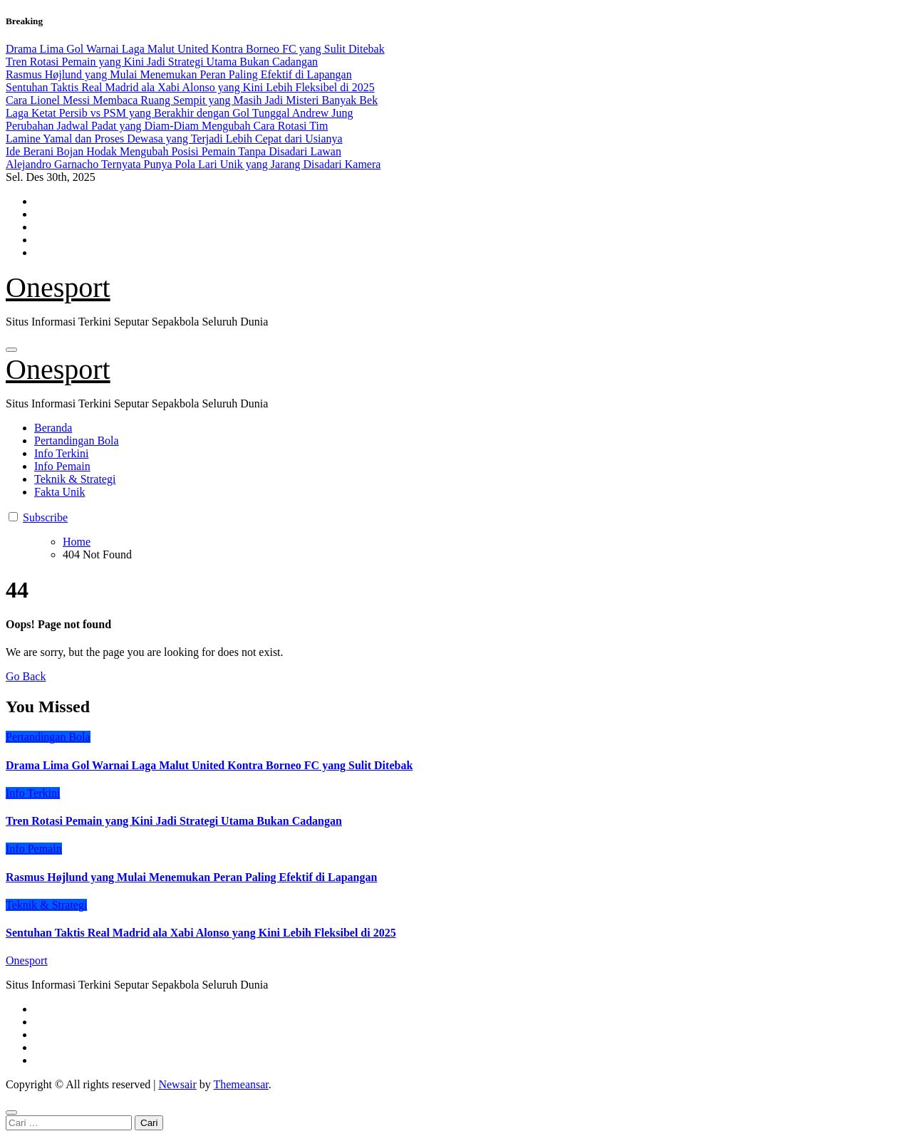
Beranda (53, 428)
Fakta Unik (60, 492)
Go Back (26, 676)
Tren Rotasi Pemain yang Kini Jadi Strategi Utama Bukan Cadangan (174, 821)
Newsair (177, 1084)
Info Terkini (61, 453)
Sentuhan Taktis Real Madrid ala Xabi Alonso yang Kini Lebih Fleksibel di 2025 (201, 933)
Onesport (58, 287)
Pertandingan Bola (76, 440)
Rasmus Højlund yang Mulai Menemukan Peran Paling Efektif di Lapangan (191, 877)
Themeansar (240, 1084)
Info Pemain (62, 466)
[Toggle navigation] (11, 350)
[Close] (11, 1112)
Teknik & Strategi (74, 479)
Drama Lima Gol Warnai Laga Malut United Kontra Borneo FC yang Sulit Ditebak (209, 765)
